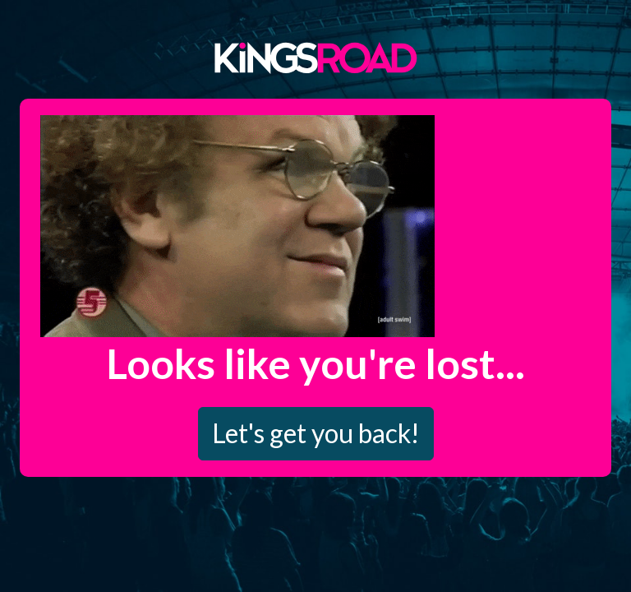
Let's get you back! (316, 433)
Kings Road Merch (315, 56)
